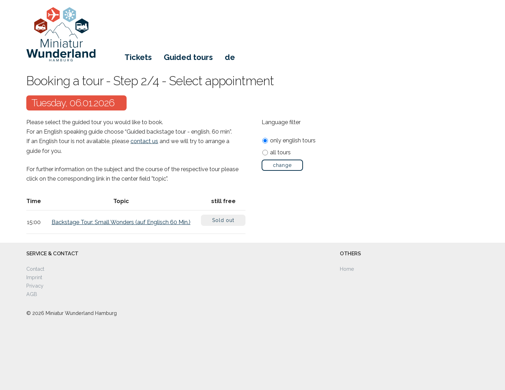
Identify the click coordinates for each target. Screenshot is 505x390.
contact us (144, 141)
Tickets (138, 57)
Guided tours (188, 57)
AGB (31, 294)
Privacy (34, 286)
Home (347, 269)
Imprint (34, 277)
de (230, 57)
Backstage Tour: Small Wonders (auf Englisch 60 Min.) (121, 222)
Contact (35, 269)
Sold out (223, 220)
